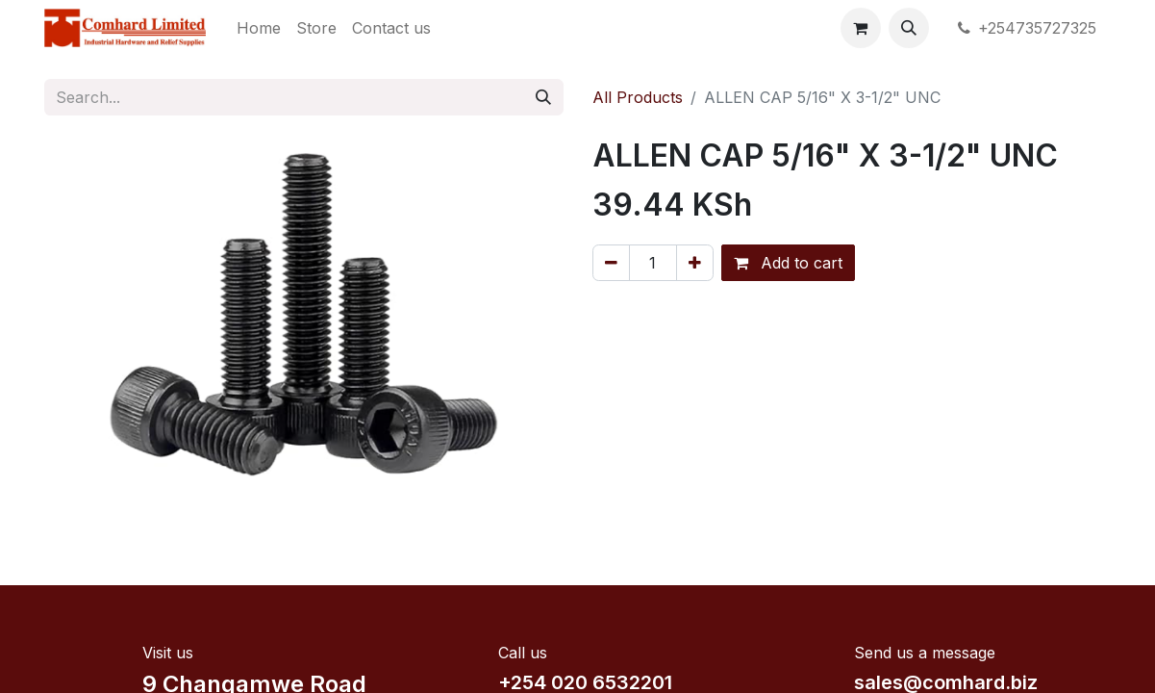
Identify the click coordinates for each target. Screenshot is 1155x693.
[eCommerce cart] (861, 28)
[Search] (543, 97)
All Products (637, 97)
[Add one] (695, 262)
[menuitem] (259, 28)
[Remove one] (611, 262)
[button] (909, 28)
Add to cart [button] (788, 262)
